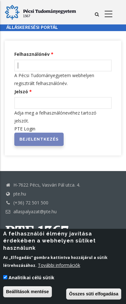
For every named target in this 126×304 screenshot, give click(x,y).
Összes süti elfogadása (93, 293)
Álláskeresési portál (32, 28)
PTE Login (24, 129)
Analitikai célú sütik (31, 277)
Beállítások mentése (27, 291)
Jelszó (21, 92)
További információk (59, 265)
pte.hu (19, 194)
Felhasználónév (32, 54)
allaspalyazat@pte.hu (31, 211)
